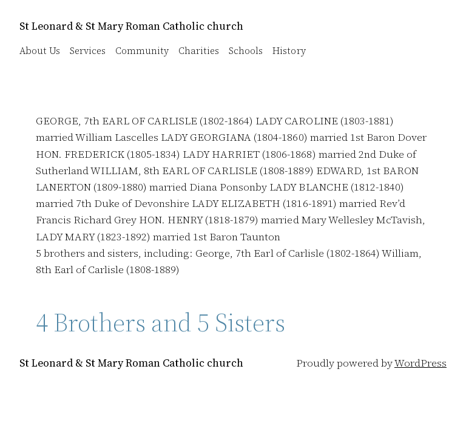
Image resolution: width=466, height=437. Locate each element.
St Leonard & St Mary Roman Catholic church (131, 26)
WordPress (420, 363)
